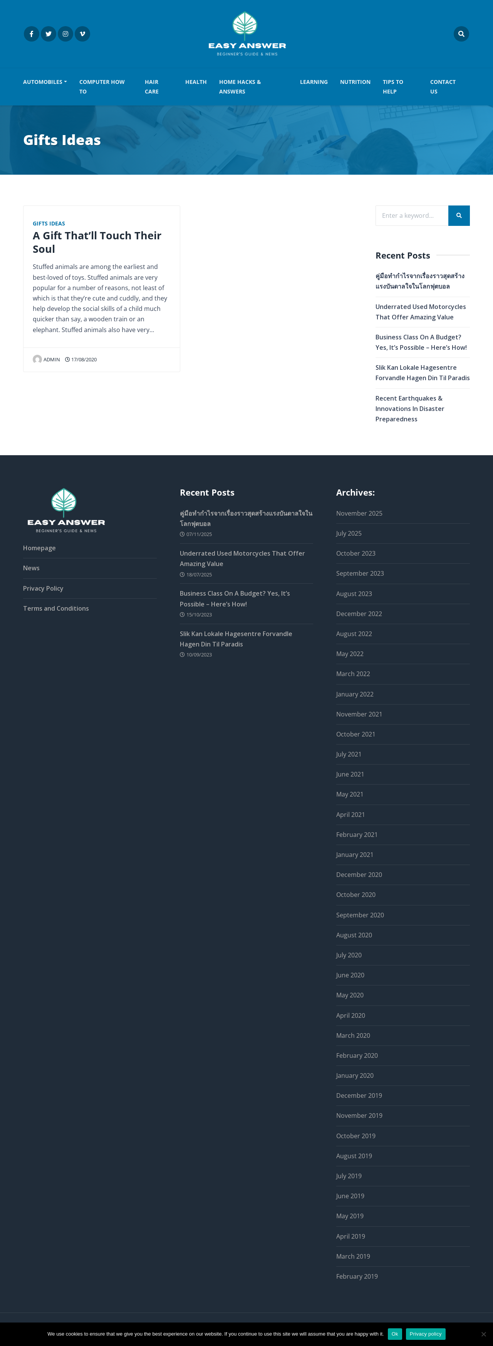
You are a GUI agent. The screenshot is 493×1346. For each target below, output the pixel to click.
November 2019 (359, 1116)
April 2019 (350, 1236)
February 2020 (357, 1055)
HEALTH (196, 81)
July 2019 (349, 1176)
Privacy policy (426, 1334)
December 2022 (359, 614)
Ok (395, 1334)
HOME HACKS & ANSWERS (240, 86)
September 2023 (360, 573)
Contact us (443, 86)
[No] (483, 1334)
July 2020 (349, 955)
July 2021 (349, 754)
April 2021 (350, 814)
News (31, 568)
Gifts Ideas (49, 223)
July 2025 (349, 533)
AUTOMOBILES (42, 81)
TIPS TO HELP (393, 86)
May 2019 (350, 1216)
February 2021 (357, 834)
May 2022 (350, 654)
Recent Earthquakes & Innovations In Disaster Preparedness (410, 408)
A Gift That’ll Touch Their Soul (97, 242)
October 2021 (356, 734)
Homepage (39, 548)
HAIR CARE (152, 86)
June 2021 (350, 774)
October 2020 (356, 895)
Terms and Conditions (56, 608)
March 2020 (353, 1035)
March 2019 (353, 1256)
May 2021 (350, 794)
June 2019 (350, 1196)
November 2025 (359, 513)
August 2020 (354, 935)
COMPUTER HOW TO (102, 86)
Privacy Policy (43, 588)
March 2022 (353, 674)
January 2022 (355, 694)
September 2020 (360, 915)
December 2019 (359, 1095)
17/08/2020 (81, 359)
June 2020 (350, 975)
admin (46, 359)
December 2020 (359, 874)
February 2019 (357, 1276)
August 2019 (354, 1156)
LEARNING (314, 81)
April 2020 (350, 1015)
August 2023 (354, 594)
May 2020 (350, 995)
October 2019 (356, 1136)
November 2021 (359, 714)
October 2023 (356, 553)
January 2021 (355, 854)
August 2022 (354, 634)
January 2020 (355, 1075)
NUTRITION (355, 81)
